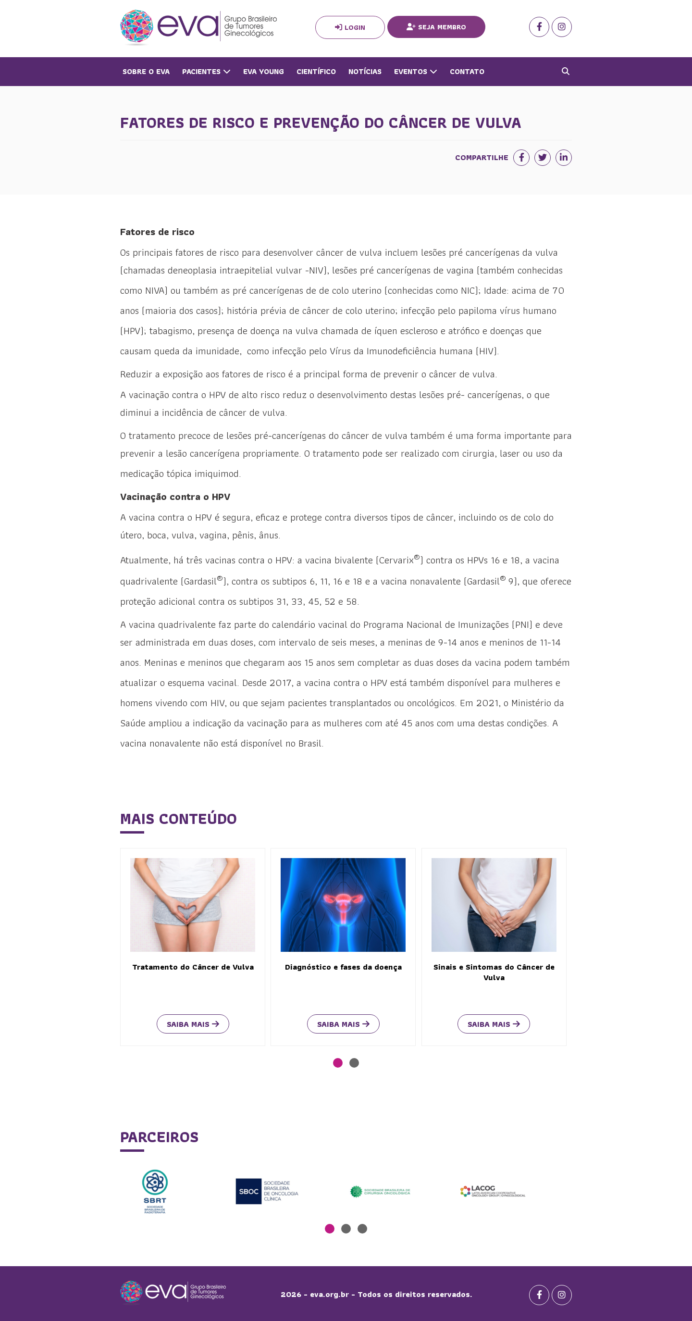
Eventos (415, 71)
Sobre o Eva (146, 71)
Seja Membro (436, 27)
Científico (316, 71)
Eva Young (263, 71)
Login (350, 27)
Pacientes (206, 71)
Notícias (365, 71)
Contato (467, 71)
